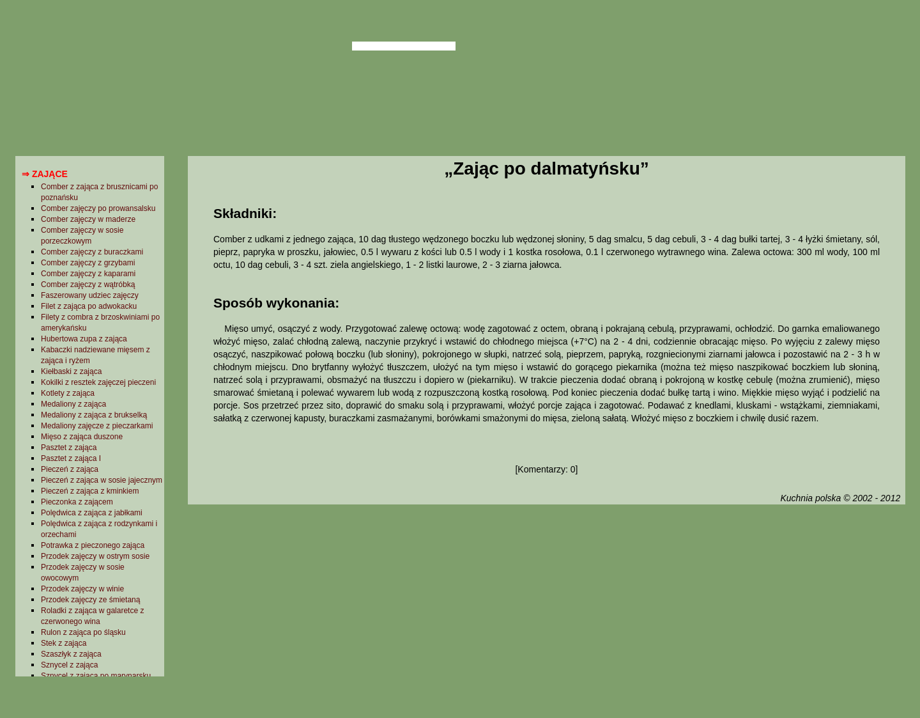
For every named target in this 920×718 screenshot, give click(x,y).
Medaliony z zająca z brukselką (94, 414)
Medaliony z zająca (73, 404)
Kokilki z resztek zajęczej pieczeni (98, 382)
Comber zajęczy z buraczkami (92, 251)
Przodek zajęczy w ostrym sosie (95, 556)
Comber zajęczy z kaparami (88, 273)
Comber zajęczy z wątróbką (88, 284)
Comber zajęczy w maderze (88, 219)
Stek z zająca (63, 643)
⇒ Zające (45, 174)
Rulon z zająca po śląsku (83, 632)
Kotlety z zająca (68, 393)
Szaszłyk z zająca (71, 654)
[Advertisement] (546, 609)
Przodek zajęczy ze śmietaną (90, 599)
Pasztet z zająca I (71, 458)
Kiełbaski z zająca (71, 371)
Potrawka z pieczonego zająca (92, 545)
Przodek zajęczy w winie (82, 588)
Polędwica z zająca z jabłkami (91, 512)
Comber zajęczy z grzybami (88, 262)
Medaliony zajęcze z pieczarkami (97, 425)
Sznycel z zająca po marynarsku (96, 675)
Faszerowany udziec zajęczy (90, 295)
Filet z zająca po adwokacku (89, 306)
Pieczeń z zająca (69, 469)
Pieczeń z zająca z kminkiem (90, 491)
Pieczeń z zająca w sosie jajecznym (101, 480)
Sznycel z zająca (69, 664)
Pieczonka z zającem (77, 501)
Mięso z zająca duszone (82, 436)
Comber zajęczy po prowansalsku (98, 208)
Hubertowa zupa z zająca (84, 338)
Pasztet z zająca (68, 447)
